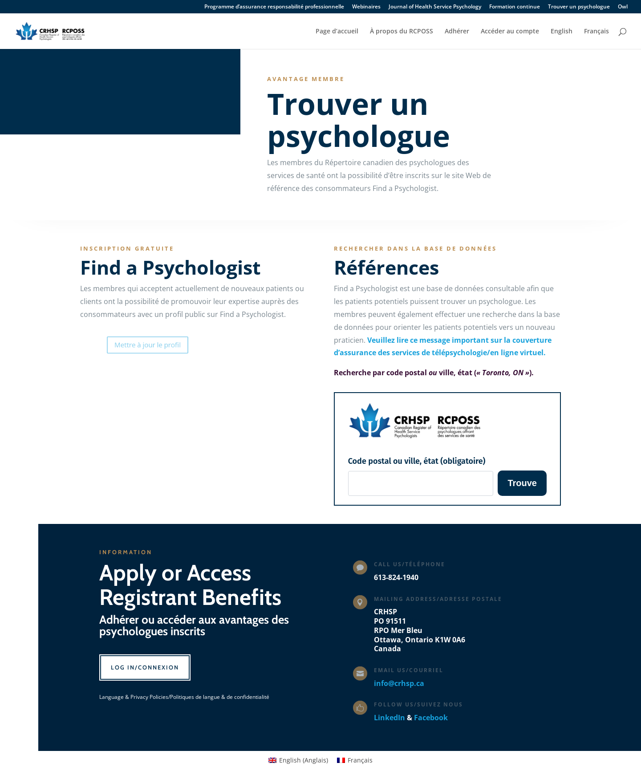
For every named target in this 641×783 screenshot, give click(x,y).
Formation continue (514, 7)
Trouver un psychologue (579, 7)
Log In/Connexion (145, 667)
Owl (623, 7)
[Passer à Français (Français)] (355, 760)
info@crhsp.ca (399, 683)
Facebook (431, 717)
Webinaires (366, 7)
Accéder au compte (510, 31)
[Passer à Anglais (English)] (298, 760)
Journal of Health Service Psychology (435, 7)
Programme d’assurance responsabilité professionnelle (274, 7)
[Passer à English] (561, 38)
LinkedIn (389, 717)
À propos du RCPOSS (401, 31)
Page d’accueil (337, 31)
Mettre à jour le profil (158, 344)
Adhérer (457, 31)
